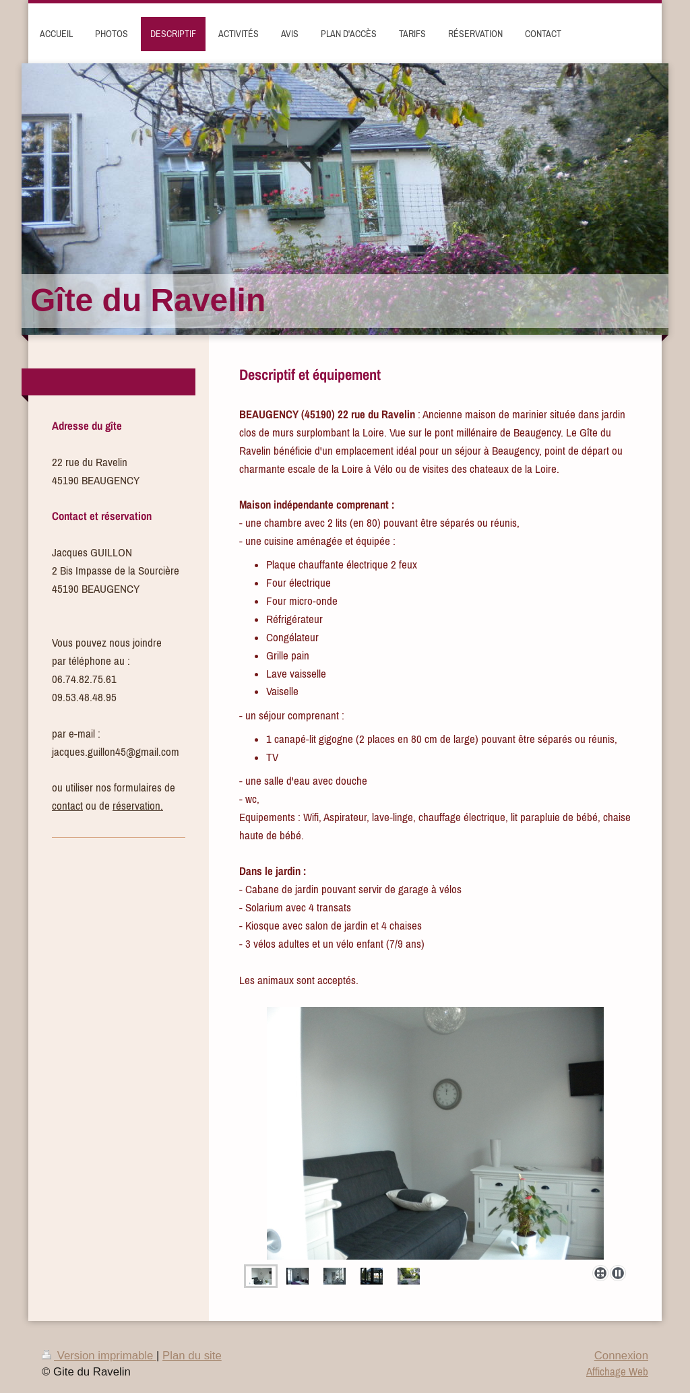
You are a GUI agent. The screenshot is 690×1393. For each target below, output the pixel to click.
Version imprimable (99, 1355)
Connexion (621, 1355)
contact (67, 805)
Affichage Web (617, 1371)
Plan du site (192, 1355)
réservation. (138, 805)
